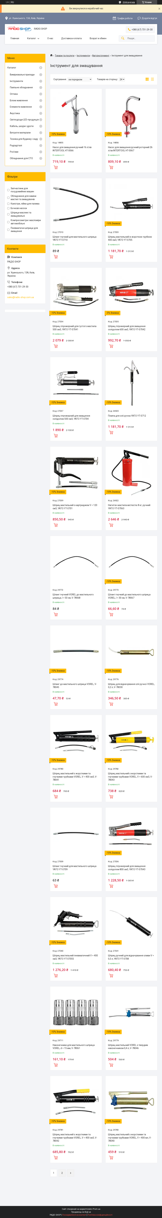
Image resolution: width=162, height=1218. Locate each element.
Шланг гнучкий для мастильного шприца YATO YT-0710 (74, 238)
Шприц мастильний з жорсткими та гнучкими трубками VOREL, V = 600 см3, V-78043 (130, 776)
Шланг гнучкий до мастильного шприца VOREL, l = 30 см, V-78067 (129, 596)
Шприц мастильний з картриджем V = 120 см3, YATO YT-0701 (75, 507)
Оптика (14, 94)
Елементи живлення (21, 106)
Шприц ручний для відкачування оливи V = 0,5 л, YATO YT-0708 (131, 957)
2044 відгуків (129, 2)
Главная (15, 38)
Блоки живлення (19, 100)
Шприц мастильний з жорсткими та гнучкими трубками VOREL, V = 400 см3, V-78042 (75, 1137)
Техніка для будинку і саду (24, 139)
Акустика (15, 113)
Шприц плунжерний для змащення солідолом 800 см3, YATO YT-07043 (126, 868)
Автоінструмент (100, 55)
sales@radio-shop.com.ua (20, 297)
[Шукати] (123, 38)
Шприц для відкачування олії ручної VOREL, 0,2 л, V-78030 (131, 686)
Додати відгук (149, 18)
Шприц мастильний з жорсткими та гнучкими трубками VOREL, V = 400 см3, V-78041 (75, 776)
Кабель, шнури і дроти (22, 126)
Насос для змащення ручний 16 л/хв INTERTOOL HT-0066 (72, 149)
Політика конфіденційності (100, 1215)
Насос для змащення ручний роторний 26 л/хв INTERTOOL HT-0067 (130, 149)
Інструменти (83, 55)
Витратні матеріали (20, 132)
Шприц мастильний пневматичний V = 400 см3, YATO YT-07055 (75, 957)
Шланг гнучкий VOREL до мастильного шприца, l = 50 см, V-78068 (73, 596)
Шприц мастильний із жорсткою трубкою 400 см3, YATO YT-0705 (130, 238)
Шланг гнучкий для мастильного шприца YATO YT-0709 (74, 868)
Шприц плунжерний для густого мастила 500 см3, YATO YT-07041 (74, 328)
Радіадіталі (16, 145)
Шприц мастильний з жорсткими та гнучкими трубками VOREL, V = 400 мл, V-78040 (129, 1137)
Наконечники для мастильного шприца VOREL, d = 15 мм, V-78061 (74, 1047)
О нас (50, 38)
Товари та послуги (64, 55)
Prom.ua (96, 1209)
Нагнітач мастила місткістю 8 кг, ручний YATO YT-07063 (129, 507)
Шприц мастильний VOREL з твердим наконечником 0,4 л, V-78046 (128, 1047)
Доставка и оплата (71, 38)
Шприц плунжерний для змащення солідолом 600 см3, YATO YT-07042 (126, 328)
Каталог (31, 38)
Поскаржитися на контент (74, 1215)
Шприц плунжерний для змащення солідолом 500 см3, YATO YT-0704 (71, 417)
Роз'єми (14, 152)
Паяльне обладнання (21, 87)
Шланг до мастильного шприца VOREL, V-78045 (75, 686)
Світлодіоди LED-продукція (24, 119)
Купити (56, 167)
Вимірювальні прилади (22, 74)
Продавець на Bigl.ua (81, 1212)
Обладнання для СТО (21, 158)
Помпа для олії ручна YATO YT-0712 (127, 415)
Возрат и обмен (98, 38)
